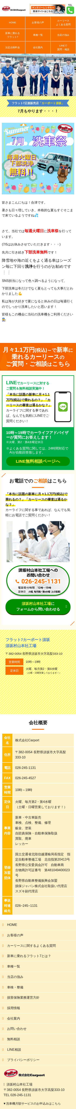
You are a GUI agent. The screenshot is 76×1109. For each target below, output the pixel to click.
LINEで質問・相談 (63, 47)
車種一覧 (38, 35)
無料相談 (13, 1039)
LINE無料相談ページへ (38, 461)
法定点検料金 (12, 47)
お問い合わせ (17, 1028)
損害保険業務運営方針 (23, 997)
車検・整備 (15, 987)
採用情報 (13, 1008)
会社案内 (38, 47)
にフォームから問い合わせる (38, 606)
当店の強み (63, 35)
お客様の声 (38, 22)
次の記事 (63, 330)
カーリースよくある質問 (63, 22)
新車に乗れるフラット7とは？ (29, 956)
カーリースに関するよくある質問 (31, 945)
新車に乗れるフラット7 (12, 35)
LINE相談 (14, 1049)
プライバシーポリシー (23, 1060)
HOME (12, 22)
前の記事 (48, 330)
